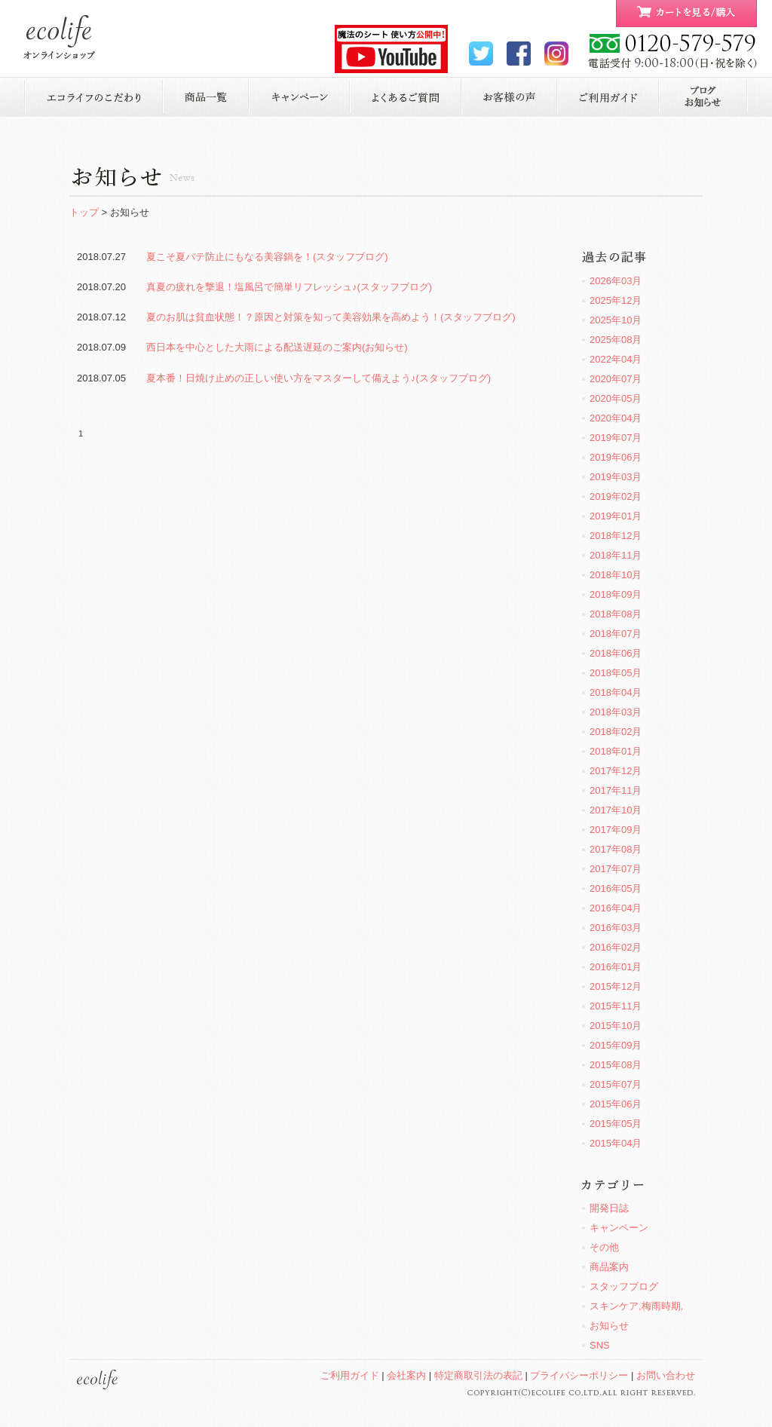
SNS (600, 1345)
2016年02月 (616, 947)
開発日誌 (609, 1208)
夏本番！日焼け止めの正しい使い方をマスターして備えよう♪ (318, 378)
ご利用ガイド (608, 97)
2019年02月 (616, 496)
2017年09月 (616, 829)
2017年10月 (616, 810)
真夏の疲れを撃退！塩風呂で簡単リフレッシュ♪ (289, 286)
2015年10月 (616, 1025)
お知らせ (703, 97)
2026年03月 (616, 280)
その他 (604, 1247)
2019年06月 (616, 457)
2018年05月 (616, 672)
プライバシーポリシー (579, 1375)
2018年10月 (616, 574)
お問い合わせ (665, 1375)
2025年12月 (616, 300)
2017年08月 (616, 849)
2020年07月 (616, 378)
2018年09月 (616, 594)
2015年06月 (616, 1104)
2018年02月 (616, 731)
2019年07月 (616, 437)
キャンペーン (300, 97)
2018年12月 (616, 535)
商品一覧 (206, 97)
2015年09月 (616, 1045)
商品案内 (609, 1266)
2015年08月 (616, 1064)
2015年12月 (616, 986)
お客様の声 (509, 97)
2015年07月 (616, 1084)
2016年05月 (616, 888)
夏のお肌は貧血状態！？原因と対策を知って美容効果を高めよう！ (331, 317)
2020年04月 (616, 418)
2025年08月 (616, 339)
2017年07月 (616, 868)
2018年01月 (616, 751)
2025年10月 (616, 320)
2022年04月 (616, 359)
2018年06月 (616, 653)
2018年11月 (616, 555)
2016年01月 (616, 966)
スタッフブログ (624, 1286)
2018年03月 (616, 712)
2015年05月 (616, 1123)
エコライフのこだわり (93, 97)
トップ (84, 212)
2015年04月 (616, 1143)
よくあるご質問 (406, 97)
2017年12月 (616, 770)
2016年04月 (616, 908)
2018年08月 (616, 614)
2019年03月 (616, 476)
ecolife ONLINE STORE (59, 37)
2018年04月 (616, 692)
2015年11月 (616, 1006)
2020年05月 (616, 398)
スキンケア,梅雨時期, (636, 1306)
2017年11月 (616, 790)
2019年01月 (616, 516)
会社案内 (406, 1375)
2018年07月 (616, 633)
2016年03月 (616, 927)
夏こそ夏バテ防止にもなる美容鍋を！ (267, 256)
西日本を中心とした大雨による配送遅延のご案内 (277, 347)
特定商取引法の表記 (478, 1375)
